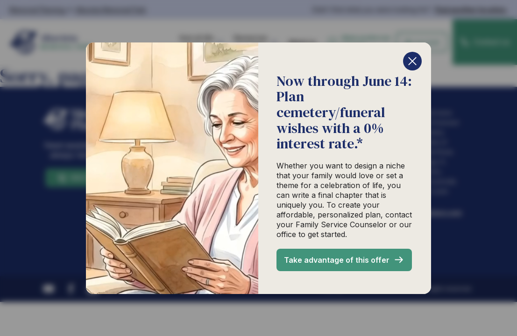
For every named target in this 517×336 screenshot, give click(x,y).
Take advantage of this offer (337, 260)
